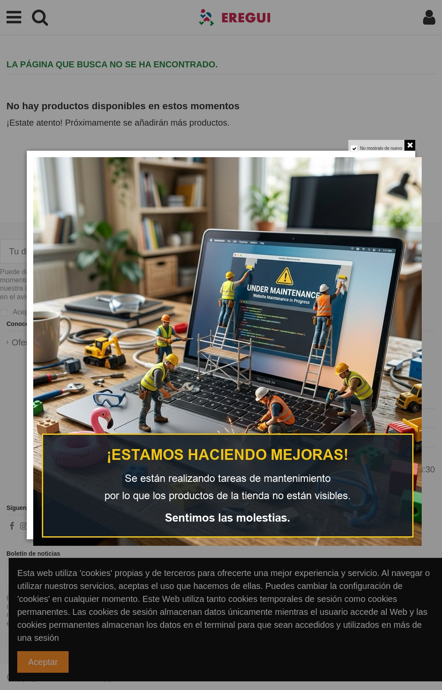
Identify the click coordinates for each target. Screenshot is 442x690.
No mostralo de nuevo (378, 151)
